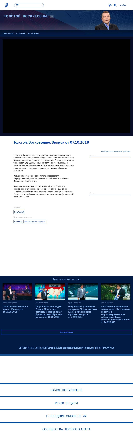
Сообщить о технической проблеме (115, 151)
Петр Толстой (19, 212)
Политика (17, 221)
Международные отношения (34, 221)
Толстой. (26, 16)
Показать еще (66, 332)
